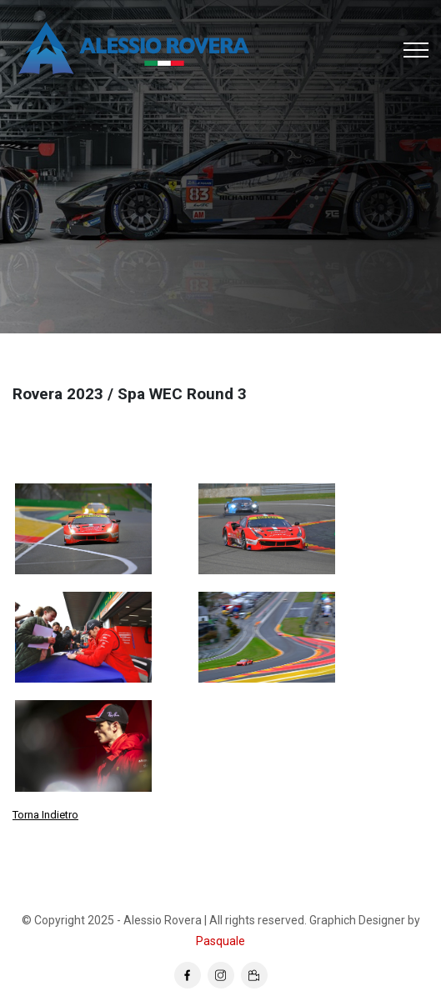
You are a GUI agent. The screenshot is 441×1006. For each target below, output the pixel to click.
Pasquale (220, 941)
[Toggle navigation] (415, 50)
